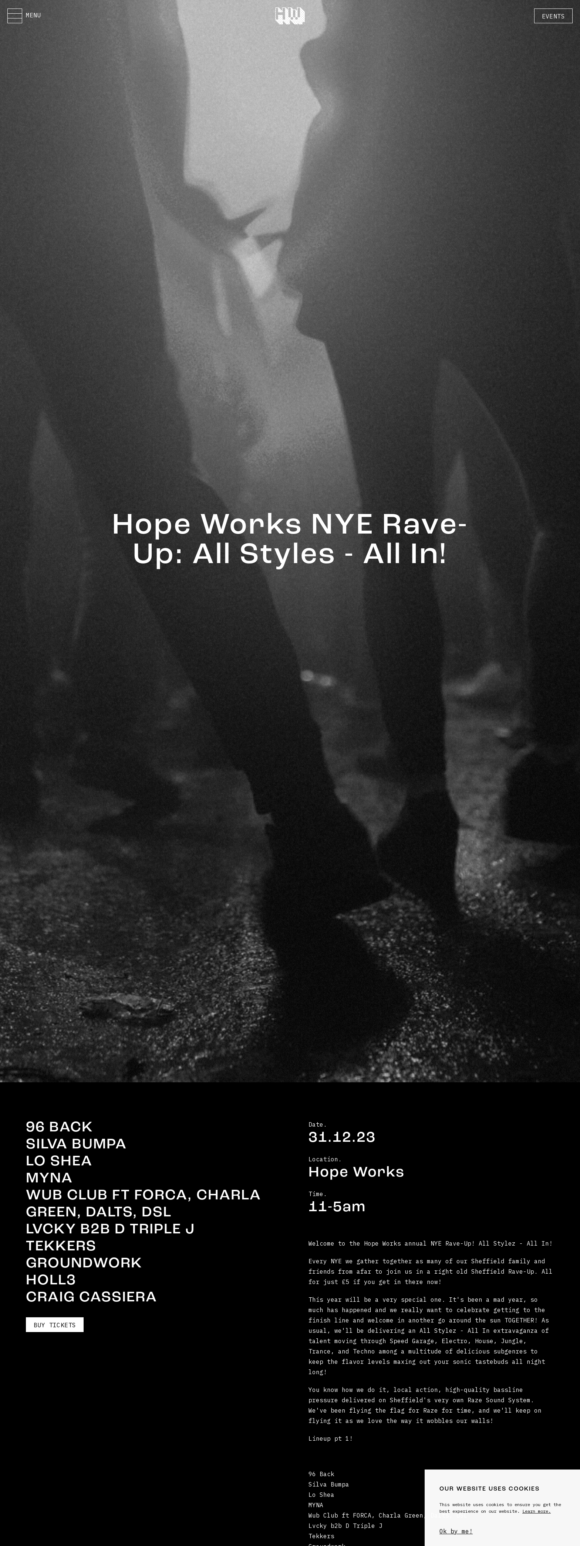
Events (553, 16)
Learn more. (536, 1511)
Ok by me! (456, 1531)
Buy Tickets (55, 1325)
